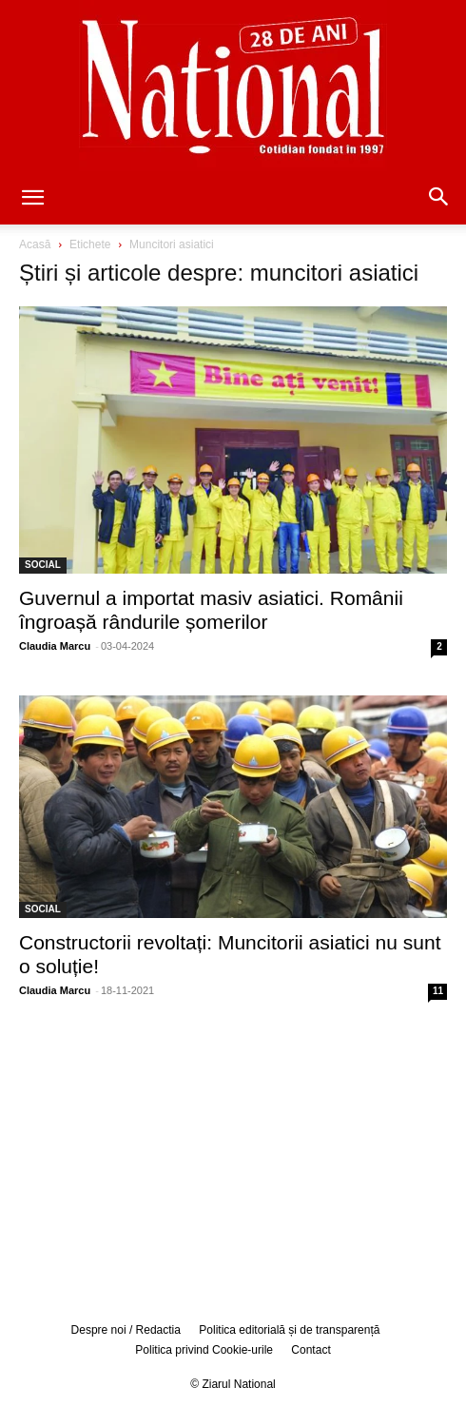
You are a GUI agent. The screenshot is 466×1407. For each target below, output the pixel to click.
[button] (32, 199)
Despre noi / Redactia (126, 1330)
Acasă (34, 244)
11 (438, 991)
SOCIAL (43, 564)
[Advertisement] (233, 1159)
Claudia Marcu (54, 646)
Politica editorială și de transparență (289, 1330)
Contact (310, 1350)
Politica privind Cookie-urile (204, 1350)
